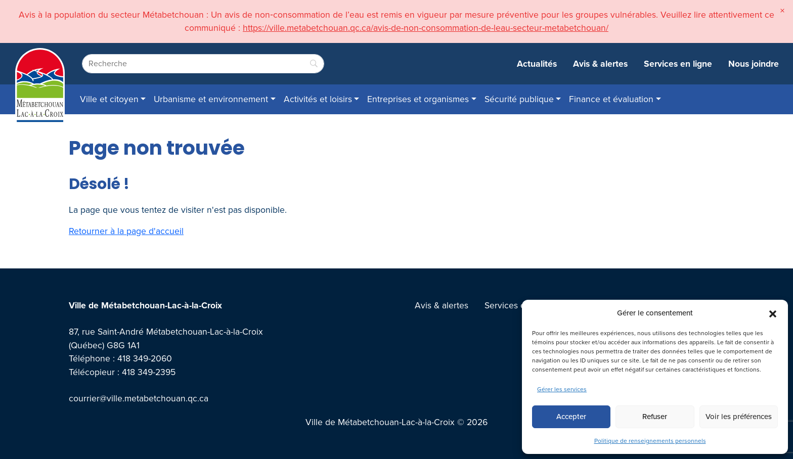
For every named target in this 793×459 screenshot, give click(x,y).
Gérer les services (562, 389)
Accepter (571, 416)
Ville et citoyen (109, 99)
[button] (773, 313)
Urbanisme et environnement (211, 99)
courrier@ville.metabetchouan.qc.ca (138, 398)
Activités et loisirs (318, 99)
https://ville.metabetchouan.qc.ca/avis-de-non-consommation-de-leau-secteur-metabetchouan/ (425, 27)
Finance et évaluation (611, 99)
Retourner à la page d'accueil (126, 231)
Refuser (654, 416)
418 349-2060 (144, 358)
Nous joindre (753, 63)
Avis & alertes (600, 63)
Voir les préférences (739, 416)
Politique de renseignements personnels (650, 440)
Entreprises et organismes (418, 99)
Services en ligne (678, 63)
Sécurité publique (519, 99)
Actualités (537, 63)
